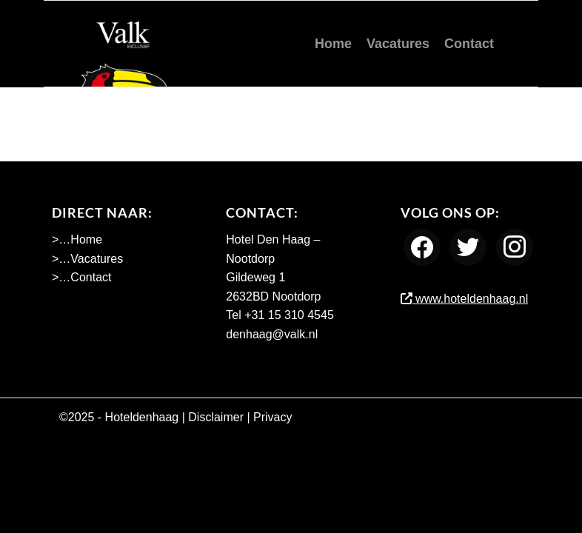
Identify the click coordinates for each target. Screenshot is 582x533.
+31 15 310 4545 (289, 315)
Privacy (272, 417)
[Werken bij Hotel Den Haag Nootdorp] (124, 44)
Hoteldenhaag (142, 417)
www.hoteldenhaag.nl (465, 298)
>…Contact (81, 277)
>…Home (77, 239)
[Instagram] (514, 247)
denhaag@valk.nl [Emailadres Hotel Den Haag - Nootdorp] (272, 334)
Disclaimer (216, 417)
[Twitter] (467, 247)
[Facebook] (422, 247)
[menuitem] (333, 44)
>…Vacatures (87, 258)
